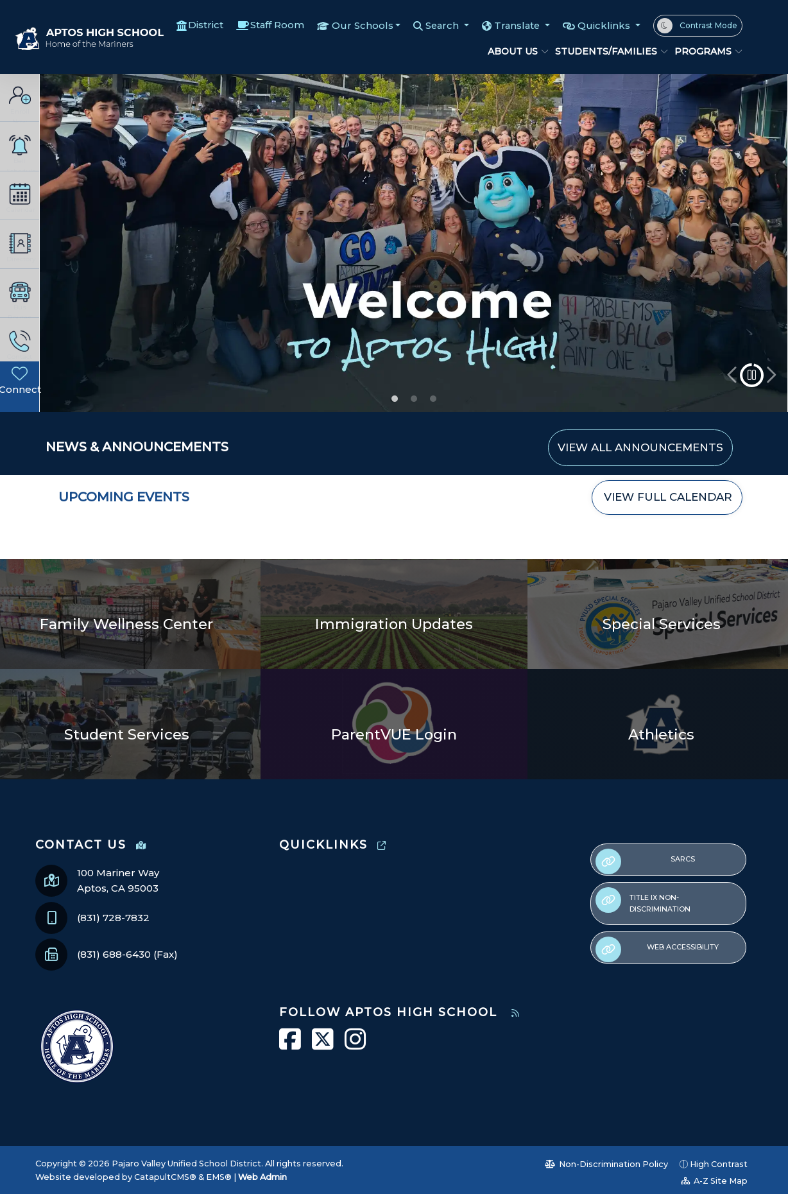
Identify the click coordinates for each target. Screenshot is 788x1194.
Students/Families (605, 51)
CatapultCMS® (165, 1177)
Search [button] (440, 25)
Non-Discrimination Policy (607, 1164)
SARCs (645, 861)
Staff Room (273, 25)
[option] (413, 243)
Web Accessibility (657, 949)
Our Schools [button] (359, 25)
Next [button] (770, 375)
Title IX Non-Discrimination (642, 900)
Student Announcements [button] (413, 398)
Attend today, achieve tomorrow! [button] (433, 398)
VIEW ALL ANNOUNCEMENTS (640, 447)
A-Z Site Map (714, 1181)
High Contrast (719, 1164)
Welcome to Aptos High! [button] (394, 398)
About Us (515, 51)
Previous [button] (732, 375)
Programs (704, 51)
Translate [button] (517, 25)
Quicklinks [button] (605, 25)
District (201, 25)
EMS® (219, 1177)
